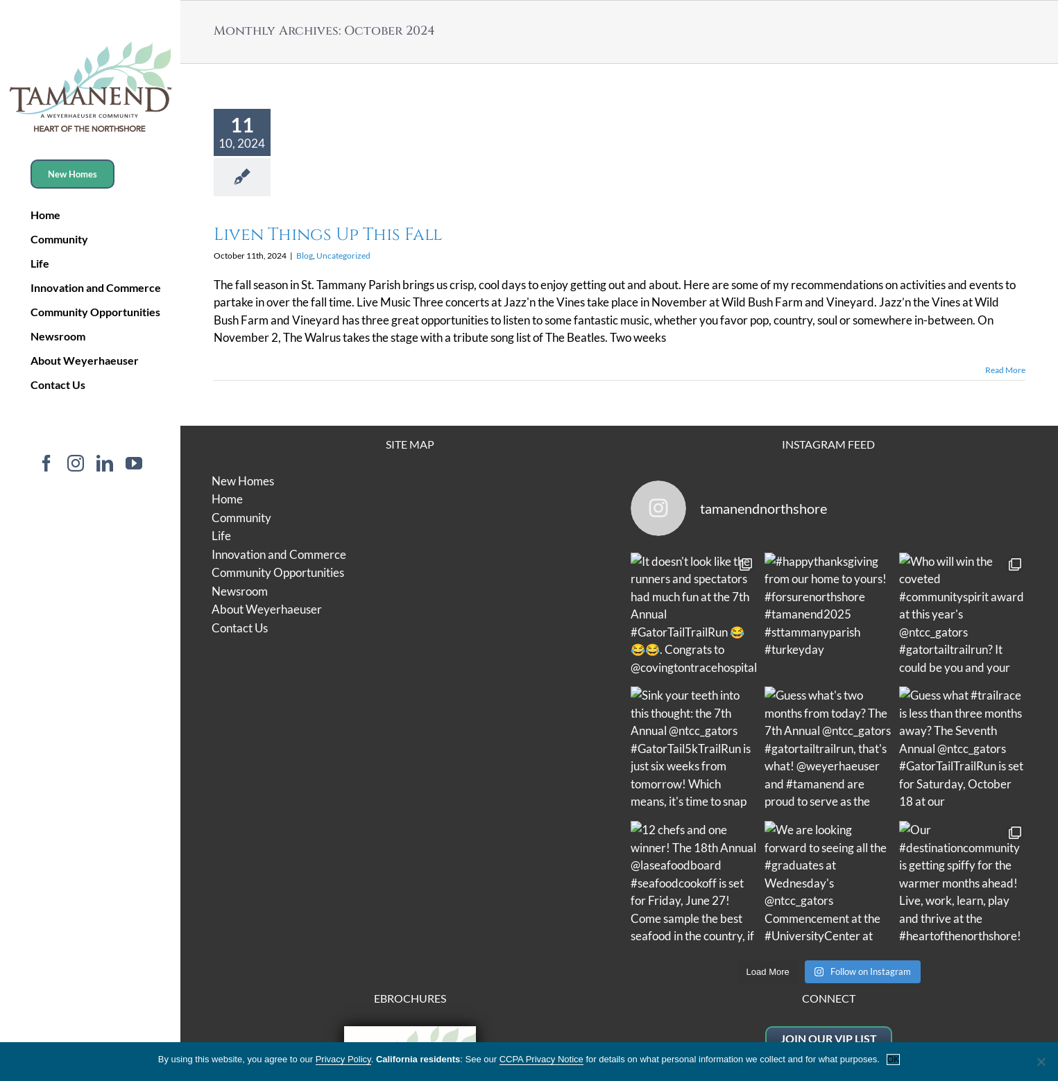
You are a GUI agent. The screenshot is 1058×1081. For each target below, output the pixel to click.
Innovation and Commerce (279, 554)
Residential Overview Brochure (410, 880)
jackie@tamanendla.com (828, 872)
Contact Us (240, 628)
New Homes (243, 481)
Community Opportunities (278, 572)
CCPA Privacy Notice (541, 1059)
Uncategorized (343, 255)
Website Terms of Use (789, 910)
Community (241, 517)
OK (893, 1059)
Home (227, 499)
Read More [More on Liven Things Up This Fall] (1005, 370)
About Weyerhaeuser (267, 609)
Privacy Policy (887, 910)
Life (221, 535)
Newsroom (240, 591)
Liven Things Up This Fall (328, 234)
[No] (1041, 1062)
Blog (304, 255)
